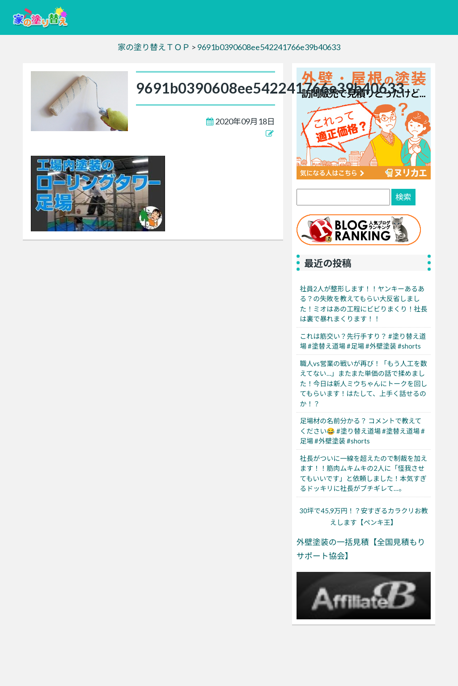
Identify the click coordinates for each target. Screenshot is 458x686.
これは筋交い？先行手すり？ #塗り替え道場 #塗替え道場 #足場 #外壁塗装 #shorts (363, 341)
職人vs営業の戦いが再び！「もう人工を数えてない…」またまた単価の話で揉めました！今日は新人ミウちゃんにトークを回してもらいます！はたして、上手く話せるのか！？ (363, 383)
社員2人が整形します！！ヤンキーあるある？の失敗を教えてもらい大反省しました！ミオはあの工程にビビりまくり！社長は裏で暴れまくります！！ (363, 304)
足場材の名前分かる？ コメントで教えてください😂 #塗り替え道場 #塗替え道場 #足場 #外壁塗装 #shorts (362, 431)
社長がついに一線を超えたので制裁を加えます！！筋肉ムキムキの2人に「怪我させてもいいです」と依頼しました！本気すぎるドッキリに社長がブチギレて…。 (363, 473)
